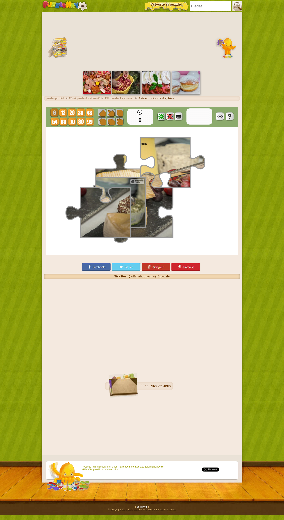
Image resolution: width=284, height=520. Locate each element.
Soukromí (141, 506)
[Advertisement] (142, 41)
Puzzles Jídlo (160, 386)
